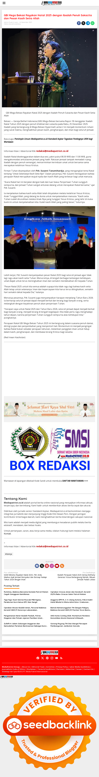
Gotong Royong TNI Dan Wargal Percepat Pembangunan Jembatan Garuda (68, 625)
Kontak (7, 533)
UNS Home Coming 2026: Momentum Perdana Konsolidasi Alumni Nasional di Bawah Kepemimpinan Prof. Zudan (70, 617)
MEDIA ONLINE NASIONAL (12, 24)
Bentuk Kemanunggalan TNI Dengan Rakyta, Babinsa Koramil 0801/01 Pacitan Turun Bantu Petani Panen (70, 609)
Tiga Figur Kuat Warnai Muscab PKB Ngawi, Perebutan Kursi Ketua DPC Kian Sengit (22, 601)
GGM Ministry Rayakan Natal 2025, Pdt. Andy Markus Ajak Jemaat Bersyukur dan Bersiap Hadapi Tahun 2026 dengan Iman (26, 576)
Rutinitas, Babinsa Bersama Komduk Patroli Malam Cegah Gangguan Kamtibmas (26, 593)
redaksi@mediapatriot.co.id (52, 151)
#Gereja (8, 554)
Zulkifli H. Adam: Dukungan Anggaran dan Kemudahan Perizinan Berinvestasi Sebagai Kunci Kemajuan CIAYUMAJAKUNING (25, 625)
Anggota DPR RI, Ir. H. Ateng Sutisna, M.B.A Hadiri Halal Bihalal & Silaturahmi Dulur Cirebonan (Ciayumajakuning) (71, 601)
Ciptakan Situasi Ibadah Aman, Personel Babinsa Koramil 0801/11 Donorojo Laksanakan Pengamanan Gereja (25, 609)
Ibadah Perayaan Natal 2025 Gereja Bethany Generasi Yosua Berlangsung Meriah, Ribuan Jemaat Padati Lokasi (73, 576)
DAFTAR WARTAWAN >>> (75, 480)
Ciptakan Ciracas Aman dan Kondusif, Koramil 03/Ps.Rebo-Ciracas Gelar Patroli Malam (70, 593)
